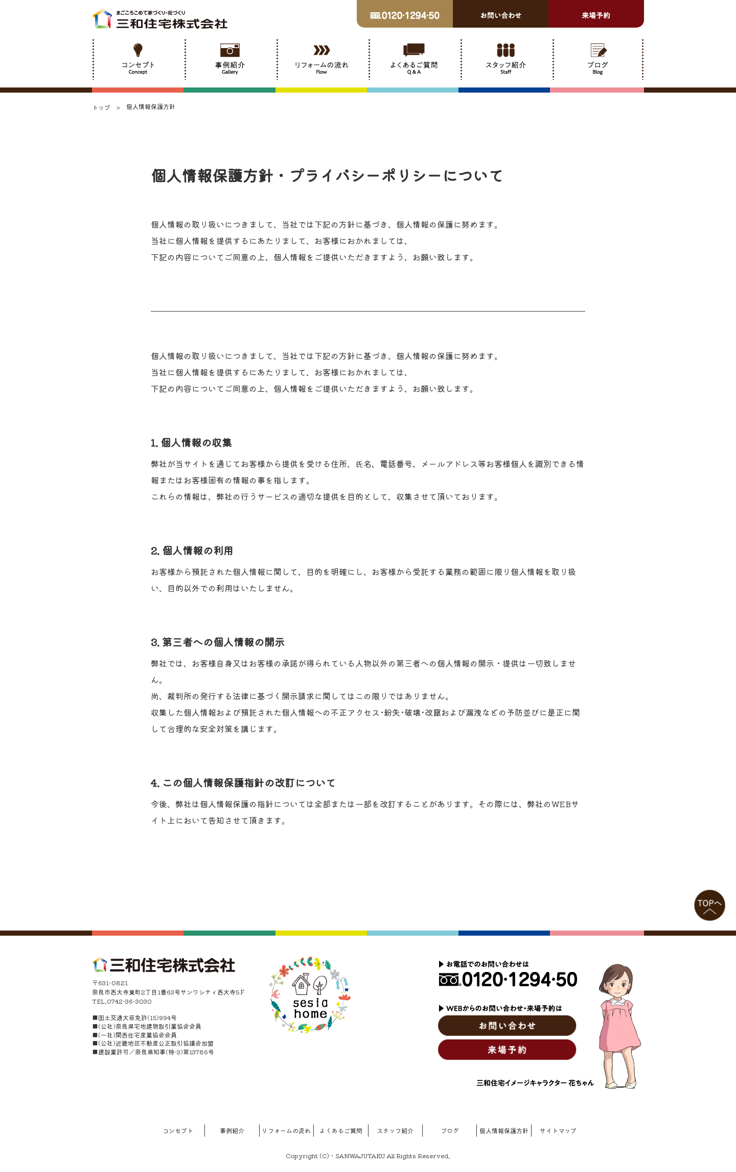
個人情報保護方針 (503, 1130)
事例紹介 (232, 1130)
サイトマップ (558, 1130)
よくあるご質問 (340, 1130)
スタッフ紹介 (395, 1130)
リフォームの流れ (286, 1130)
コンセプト (178, 1130)
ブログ (450, 1130)
